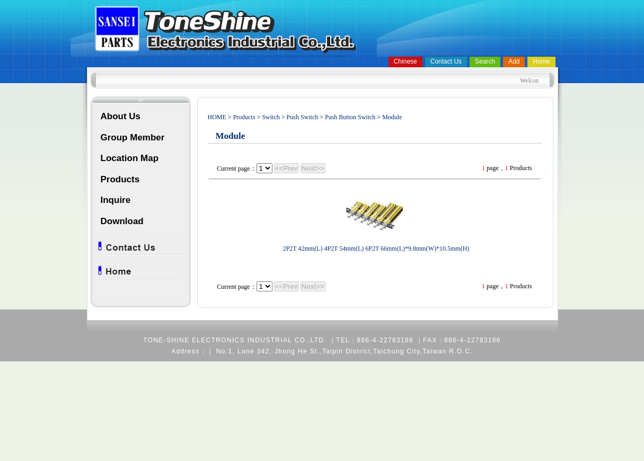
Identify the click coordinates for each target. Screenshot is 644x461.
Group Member (133, 137)
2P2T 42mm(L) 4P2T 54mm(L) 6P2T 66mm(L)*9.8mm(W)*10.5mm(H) (376, 248)
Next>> (313, 168)
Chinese (405, 61)
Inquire (116, 200)
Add (513, 61)
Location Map (130, 158)
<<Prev (286, 168)
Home (541, 61)
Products (120, 179)
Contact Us (446, 61)
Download (122, 221)
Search (485, 61)
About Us (121, 116)
